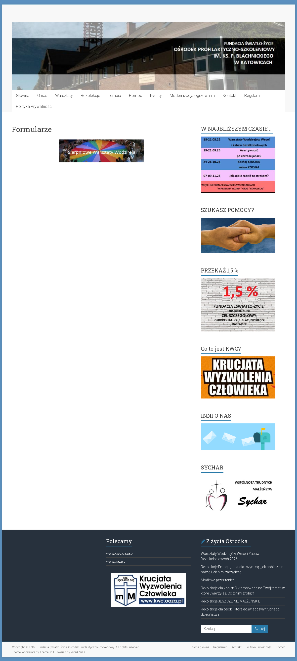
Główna (22, 95)
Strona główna (200, 647)
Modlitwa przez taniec (218, 580)
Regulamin (253, 95)
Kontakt (229, 95)
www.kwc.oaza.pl (119, 553)
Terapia (114, 95)
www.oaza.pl (116, 561)
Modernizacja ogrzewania (192, 95)
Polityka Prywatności (34, 106)
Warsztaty (64, 95)
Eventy (156, 95)
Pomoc (135, 95)
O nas (42, 95)
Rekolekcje (90, 95)
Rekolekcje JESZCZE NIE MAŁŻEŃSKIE (230, 601)
